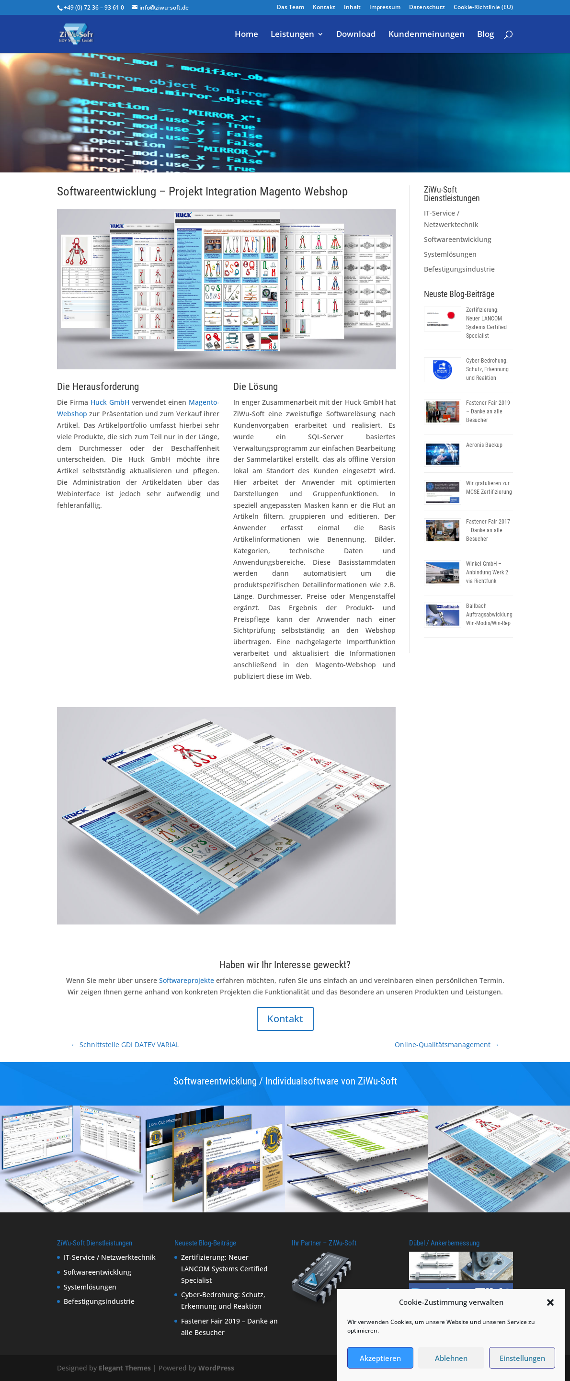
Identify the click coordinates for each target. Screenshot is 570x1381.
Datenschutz (427, 7)
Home (246, 35)
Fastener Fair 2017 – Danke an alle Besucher (488, 530)
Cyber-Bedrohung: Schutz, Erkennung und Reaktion (487, 369)
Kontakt (324, 7)
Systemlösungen (450, 254)
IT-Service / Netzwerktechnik (110, 1257)
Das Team (290, 7)
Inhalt (352, 7)
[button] (550, 1316)
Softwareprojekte (186, 980)
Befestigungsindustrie (459, 269)
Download (356, 35)
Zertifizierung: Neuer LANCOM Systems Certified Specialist (224, 1269)
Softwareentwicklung (365, 81)
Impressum (384, 7)
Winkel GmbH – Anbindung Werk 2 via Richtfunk (487, 572)
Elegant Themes (125, 1367)
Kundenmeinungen (426, 35)
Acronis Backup (484, 445)
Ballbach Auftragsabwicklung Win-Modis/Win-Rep (489, 615)
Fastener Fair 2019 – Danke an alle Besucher (488, 411)
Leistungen (292, 35)
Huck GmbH (110, 402)
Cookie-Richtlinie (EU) (483, 7)
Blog (485, 35)
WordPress (216, 1367)
